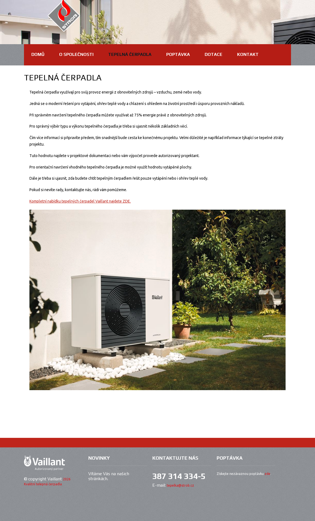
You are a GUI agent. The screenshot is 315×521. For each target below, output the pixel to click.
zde (267, 473)
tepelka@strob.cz (180, 485)
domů (37, 54)
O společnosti (76, 54)
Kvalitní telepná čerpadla (43, 484)
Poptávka (178, 54)
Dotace (213, 54)
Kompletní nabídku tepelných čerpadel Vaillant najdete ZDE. (80, 201)
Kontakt (248, 54)
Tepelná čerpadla (130, 54)
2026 (67, 479)
